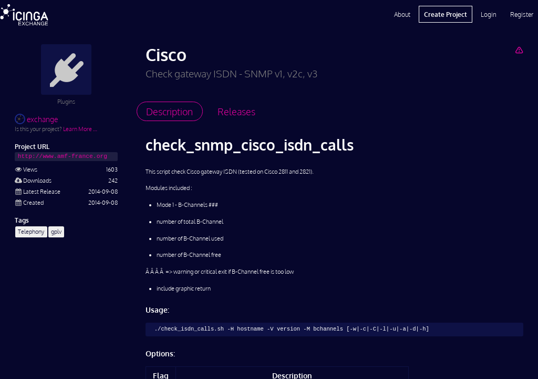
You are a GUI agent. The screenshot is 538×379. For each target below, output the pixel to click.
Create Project (445, 14)
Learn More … (80, 128)
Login (488, 14)
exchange (36, 119)
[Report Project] (518, 49)
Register (521, 14)
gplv (56, 231)
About (402, 14)
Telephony (31, 231)
